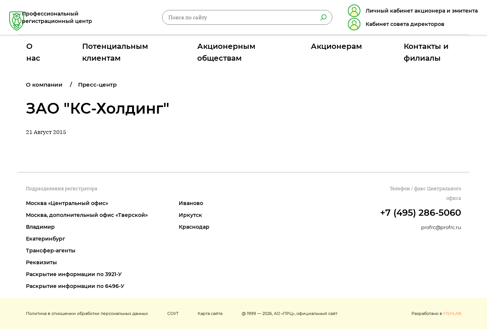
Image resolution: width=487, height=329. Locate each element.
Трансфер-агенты (50, 250)
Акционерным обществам (241, 49)
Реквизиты (41, 262)
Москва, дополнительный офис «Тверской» (87, 215)
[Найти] (315, 19)
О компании (44, 84)
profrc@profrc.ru (441, 227)
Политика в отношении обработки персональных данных (87, 313)
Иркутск (190, 215)
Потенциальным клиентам (142, 49)
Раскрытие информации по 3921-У (74, 274)
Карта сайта (210, 313)
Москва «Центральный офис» (67, 203)
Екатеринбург (45, 238)
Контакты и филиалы (391, 49)
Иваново (191, 203)
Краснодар (194, 227)
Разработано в (436, 313)
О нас (73, 49)
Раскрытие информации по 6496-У (75, 286)
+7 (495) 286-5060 (420, 212)
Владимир (40, 227)
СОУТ (172, 313)
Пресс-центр (97, 84)
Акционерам (320, 49)
